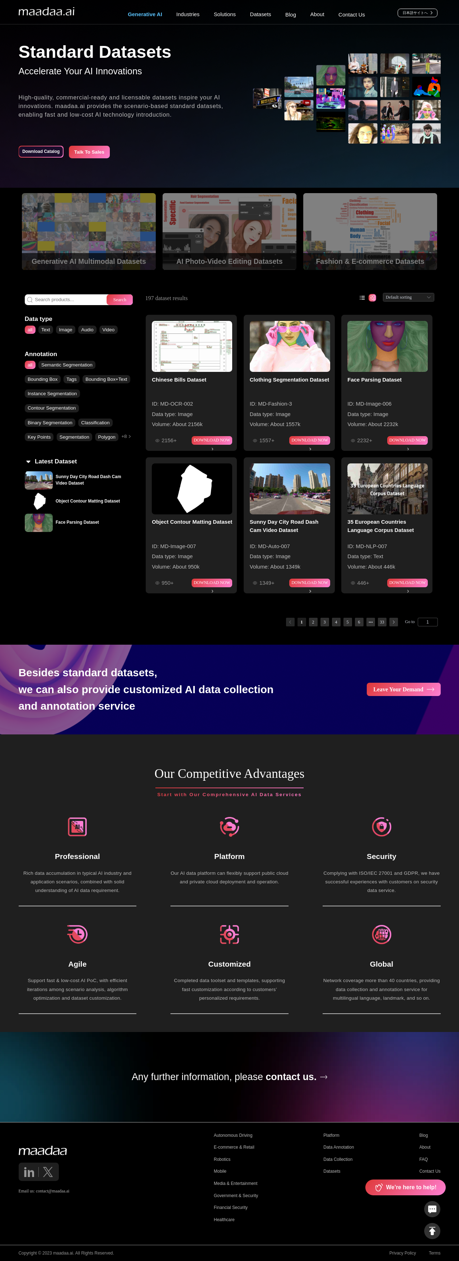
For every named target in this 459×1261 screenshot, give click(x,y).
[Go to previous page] (290, 622)
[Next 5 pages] (370, 622)
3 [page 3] (325, 622)
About (424, 1147)
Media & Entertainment (235, 1183)
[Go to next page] (393, 622)
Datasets (331, 1171)
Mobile (220, 1171)
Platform (331, 1135)
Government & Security (236, 1195)
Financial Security (231, 1207)
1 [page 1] (302, 622)
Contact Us (429, 1171)
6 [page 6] (359, 622)
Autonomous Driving (233, 1135)
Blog (423, 1135)
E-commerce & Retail (234, 1147)
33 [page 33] (382, 622)
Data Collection (337, 1159)
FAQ (423, 1159)
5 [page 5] (348, 622)
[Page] (427, 622)
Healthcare (224, 1219)
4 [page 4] (336, 622)
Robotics (222, 1159)
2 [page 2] (313, 622)
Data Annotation (338, 1147)
